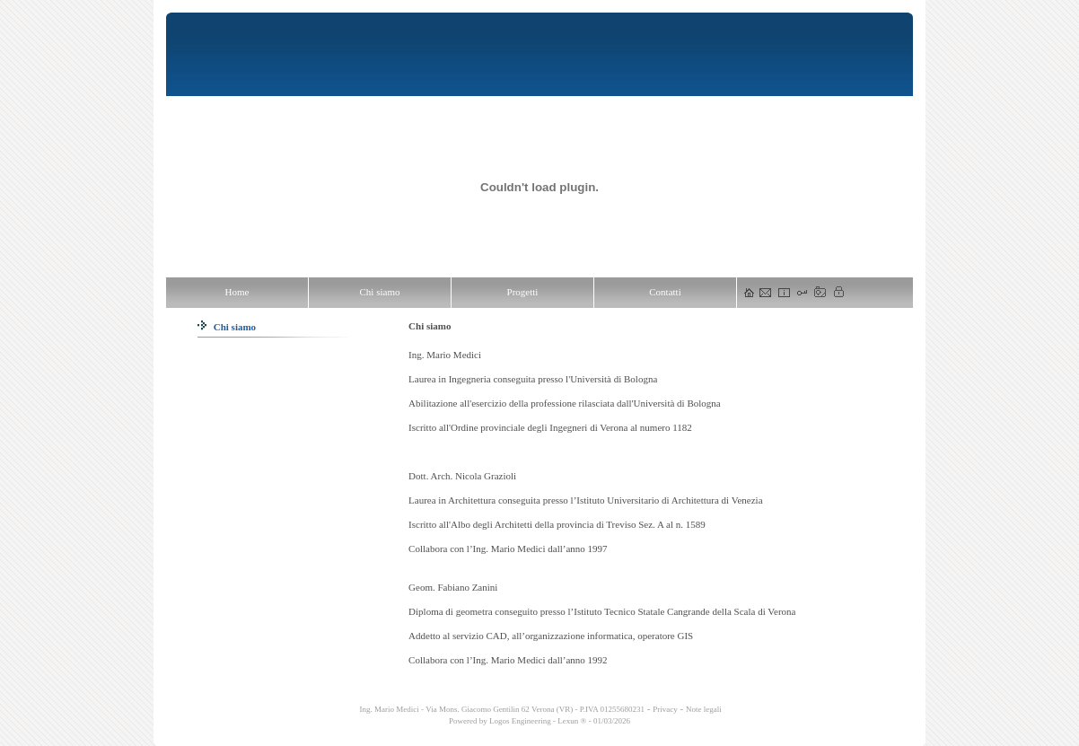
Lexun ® (571, 720)
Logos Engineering (520, 720)
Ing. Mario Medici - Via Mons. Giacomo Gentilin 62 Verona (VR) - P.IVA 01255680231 (501, 709)
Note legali (704, 709)
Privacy (665, 709)
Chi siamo (226, 326)
